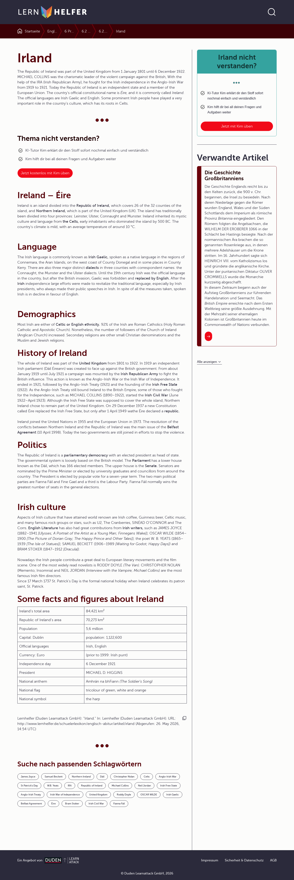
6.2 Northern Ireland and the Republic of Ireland (158, 31)
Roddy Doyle (124, 794)
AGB (273, 860)
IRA (70, 785)
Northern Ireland (81, 776)
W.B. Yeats (52, 785)
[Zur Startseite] (52, 12)
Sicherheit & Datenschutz (244, 860)
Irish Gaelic (172, 794)
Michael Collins (120, 785)
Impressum (209, 860)
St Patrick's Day (29, 785)
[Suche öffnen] (272, 12)
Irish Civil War (96, 803)
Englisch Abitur (59, 31)
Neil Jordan (144, 785)
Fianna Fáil (119, 803)
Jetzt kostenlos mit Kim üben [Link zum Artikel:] (45, 173)
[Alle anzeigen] (209, 362)
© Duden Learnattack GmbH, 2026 (147, 873)
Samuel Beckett (53, 776)
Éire (53, 803)
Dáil (102, 776)
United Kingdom (98, 794)
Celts (146, 776)
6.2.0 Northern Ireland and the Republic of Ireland (212, 31)
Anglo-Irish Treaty (31, 794)
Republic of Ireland (91, 785)
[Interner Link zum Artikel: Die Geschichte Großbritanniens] (208, 336)
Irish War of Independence (65, 794)
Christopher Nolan (124, 776)
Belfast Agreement (31, 803)
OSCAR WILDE (148, 794)
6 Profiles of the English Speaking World (113, 31)
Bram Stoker (72, 803)
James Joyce (28, 776)
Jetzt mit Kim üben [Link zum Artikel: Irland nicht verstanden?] (237, 126)
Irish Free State (168, 785)
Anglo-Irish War (167, 776)
